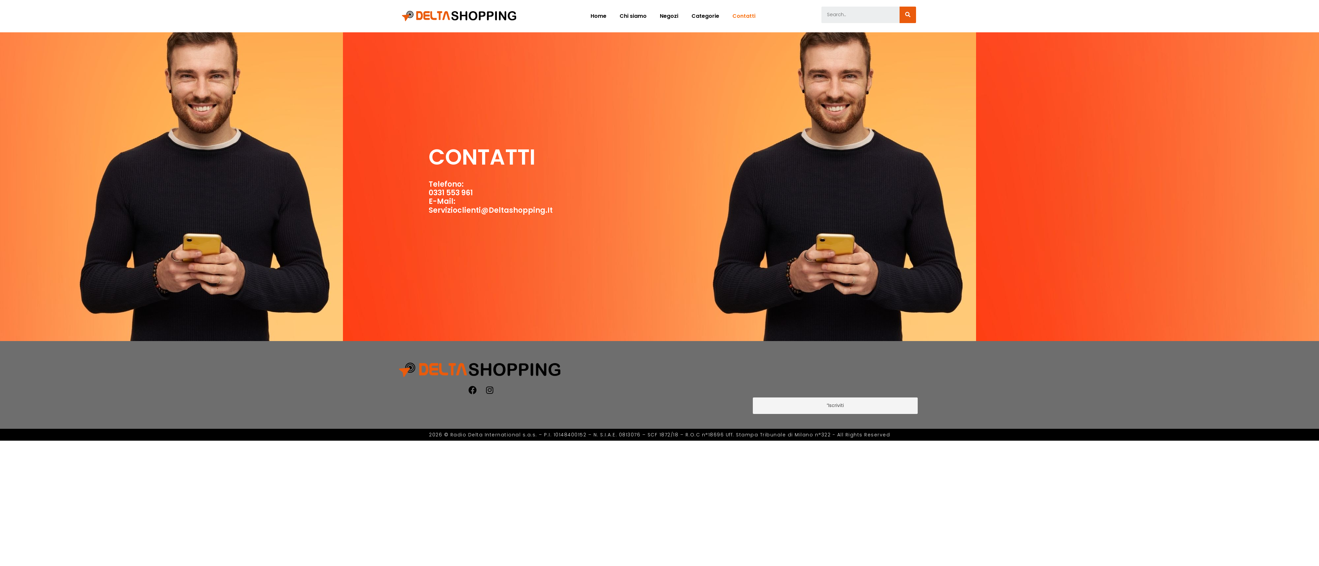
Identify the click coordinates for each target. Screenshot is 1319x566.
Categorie (705, 16)
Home (598, 16)
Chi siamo (633, 16)
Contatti (743, 16)
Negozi (669, 16)
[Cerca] (908, 15)
